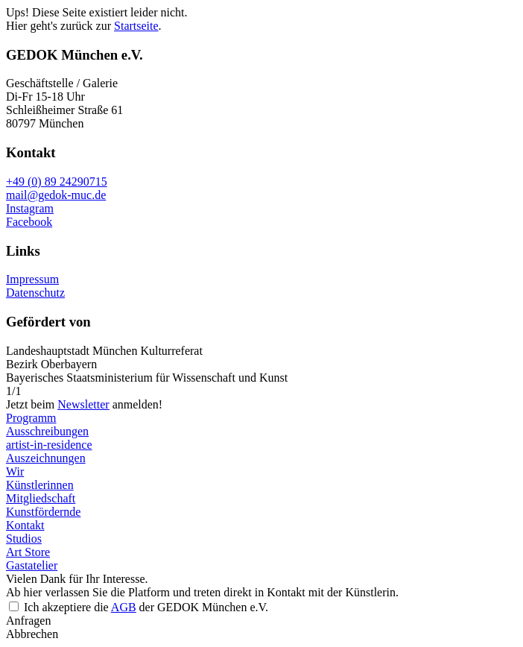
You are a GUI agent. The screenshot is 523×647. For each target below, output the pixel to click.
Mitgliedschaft (40, 498)
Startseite (136, 25)
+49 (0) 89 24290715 (56, 181)
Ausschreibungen (47, 431)
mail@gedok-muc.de (56, 195)
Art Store (28, 552)
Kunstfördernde (43, 511)
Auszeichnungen (46, 458)
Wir (15, 471)
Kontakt (25, 525)
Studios (24, 538)
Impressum (32, 279)
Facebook (29, 221)
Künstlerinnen (40, 485)
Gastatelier (31, 565)
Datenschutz (35, 292)
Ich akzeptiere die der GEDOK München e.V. (146, 607)
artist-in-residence (49, 444)
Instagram (30, 208)
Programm (31, 417)
